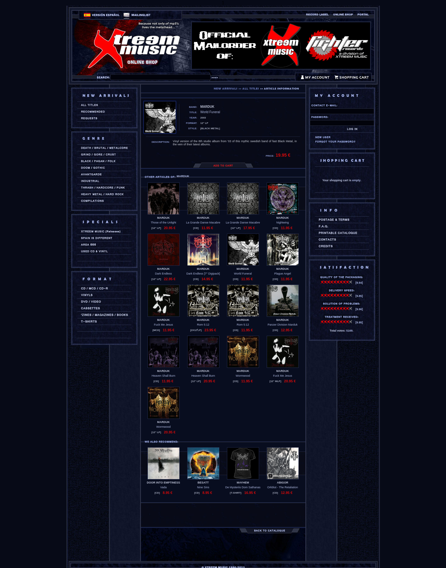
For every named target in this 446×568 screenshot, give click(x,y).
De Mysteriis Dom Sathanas (243, 487)
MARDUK (163, 217)
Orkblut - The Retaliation (282, 487)
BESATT (203, 482)
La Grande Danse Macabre (203, 222)
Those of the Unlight (163, 222)
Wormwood (243, 375)
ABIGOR (282, 482)
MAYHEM (243, 482)
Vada (163, 487)
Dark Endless (163, 273)
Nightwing (282, 222)
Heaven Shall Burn (163, 375)
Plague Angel (282, 273)
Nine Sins (203, 487)
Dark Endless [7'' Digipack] (203, 273)
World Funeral (243, 273)
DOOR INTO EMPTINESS (163, 482)
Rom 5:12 (203, 324)
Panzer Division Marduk (283, 324)
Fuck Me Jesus (163, 324)
